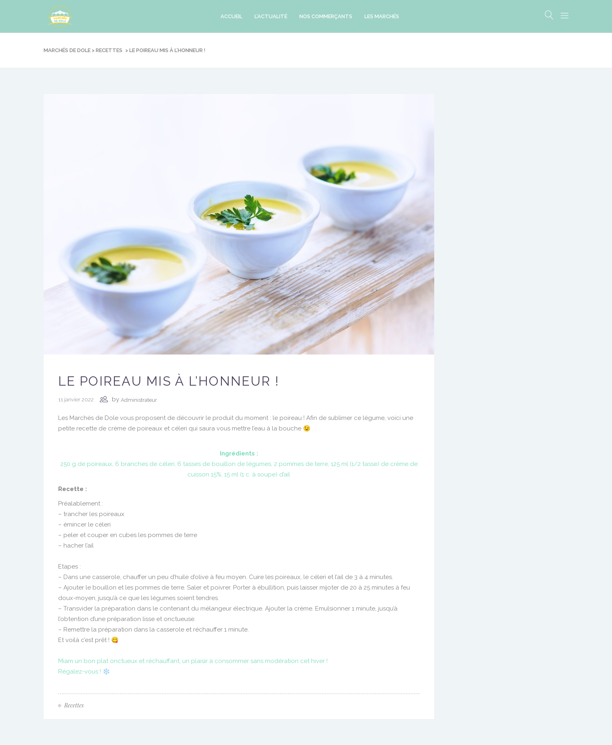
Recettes (109, 50)
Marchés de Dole (67, 50)
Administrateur (139, 400)
